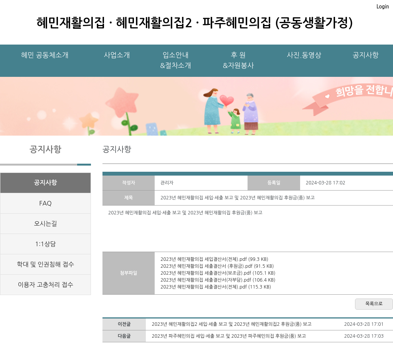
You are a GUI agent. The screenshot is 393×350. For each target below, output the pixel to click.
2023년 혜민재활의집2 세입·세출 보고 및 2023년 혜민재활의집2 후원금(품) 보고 (231, 324)
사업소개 (117, 55)
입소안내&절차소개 (175, 60)
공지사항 (366, 55)
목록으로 (374, 304)
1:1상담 (45, 244)
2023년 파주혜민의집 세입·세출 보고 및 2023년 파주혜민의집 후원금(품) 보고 (229, 336)
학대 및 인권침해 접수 (45, 264)
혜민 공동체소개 (44, 55)
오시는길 (45, 224)
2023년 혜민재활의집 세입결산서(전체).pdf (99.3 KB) (214, 259)
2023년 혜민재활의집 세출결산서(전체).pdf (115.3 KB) (215, 287)
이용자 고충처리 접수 (45, 285)
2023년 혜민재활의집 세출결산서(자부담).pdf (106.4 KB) (217, 280)
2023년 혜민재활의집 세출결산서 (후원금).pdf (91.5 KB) (217, 266)
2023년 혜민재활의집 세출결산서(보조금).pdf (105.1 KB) (217, 273)
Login (382, 6)
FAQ (45, 203)
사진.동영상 (304, 55)
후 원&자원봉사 (238, 60)
